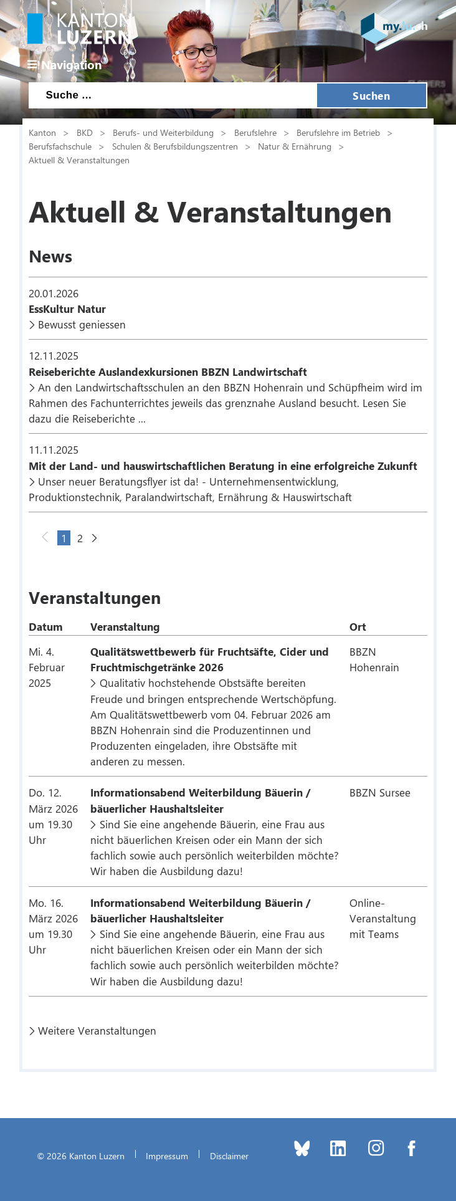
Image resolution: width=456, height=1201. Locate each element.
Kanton (42, 132)
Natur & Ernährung (294, 145)
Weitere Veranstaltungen (97, 1030)
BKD (85, 132)
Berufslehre (255, 132)
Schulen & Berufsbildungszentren (175, 145)
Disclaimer (229, 1155)
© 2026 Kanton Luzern (81, 1155)
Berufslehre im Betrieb (338, 132)
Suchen (371, 95)
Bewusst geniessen (82, 324)
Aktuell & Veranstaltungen (79, 159)
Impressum (167, 1155)
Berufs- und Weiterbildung (163, 132)
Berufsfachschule (60, 145)
